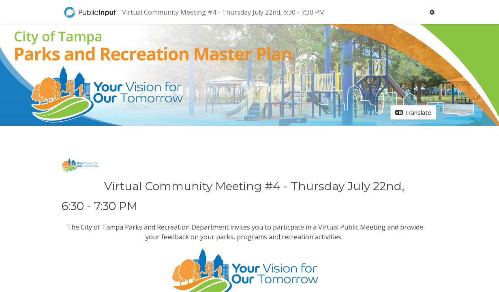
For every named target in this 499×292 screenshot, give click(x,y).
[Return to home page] (91, 12)
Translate (413, 112)
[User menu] (431, 12)
